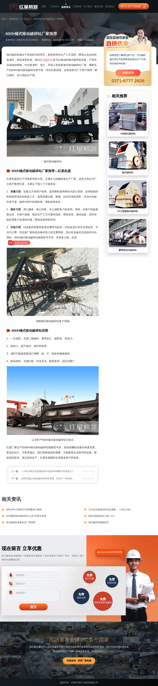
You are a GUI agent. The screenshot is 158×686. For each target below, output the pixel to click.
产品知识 (25, 19)
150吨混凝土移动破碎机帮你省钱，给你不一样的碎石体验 (50, 478)
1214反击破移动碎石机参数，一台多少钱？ (110, 509)
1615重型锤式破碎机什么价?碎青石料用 (26, 516)
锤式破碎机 (127, 172)
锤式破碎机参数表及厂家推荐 (20, 522)
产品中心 (54, 6)
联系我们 (109, 6)
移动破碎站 (46, 59)
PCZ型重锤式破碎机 (128, 211)
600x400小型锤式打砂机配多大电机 (24, 509)
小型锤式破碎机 (128, 133)
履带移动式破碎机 (128, 250)
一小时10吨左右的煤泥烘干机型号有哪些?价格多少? (47, 471)
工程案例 (76, 6)
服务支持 (98, 6)
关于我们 (87, 6)
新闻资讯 (65, 7)
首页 (44, 6)
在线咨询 (128, 72)
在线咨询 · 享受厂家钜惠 (79, 660)
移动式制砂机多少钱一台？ (101, 516)
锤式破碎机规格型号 (98, 522)
